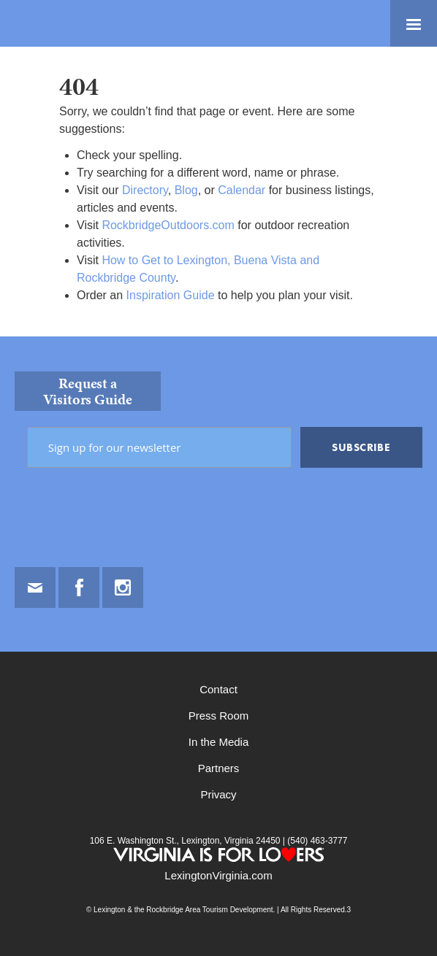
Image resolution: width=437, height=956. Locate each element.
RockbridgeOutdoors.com (168, 225)
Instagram (122, 587)
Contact (219, 689)
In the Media (219, 742)
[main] (218, 191)
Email (35, 587)
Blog (186, 190)
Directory (145, 190)
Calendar (241, 190)
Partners (219, 768)
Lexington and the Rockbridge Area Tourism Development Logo (62, 23)
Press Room (219, 715)
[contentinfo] (218, 646)
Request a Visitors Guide (87, 391)
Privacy (218, 794)
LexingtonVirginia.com (218, 875)
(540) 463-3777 (316, 841)
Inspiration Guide (170, 295)
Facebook (78, 587)
